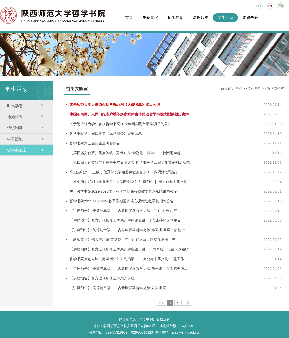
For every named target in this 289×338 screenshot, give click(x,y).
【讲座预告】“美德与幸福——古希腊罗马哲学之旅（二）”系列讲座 (123, 211)
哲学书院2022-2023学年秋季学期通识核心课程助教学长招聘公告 (122, 201)
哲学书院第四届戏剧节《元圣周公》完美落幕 (106, 133)
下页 (186, 302)
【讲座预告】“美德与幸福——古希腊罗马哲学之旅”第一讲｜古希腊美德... (128, 268)
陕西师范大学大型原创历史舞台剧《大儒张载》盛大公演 (115, 104)
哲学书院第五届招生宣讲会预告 (95, 143)
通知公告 (15, 117)
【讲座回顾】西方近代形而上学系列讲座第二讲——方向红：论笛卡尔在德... (131, 249)
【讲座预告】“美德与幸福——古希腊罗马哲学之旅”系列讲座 (118, 288)
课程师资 (200, 17)
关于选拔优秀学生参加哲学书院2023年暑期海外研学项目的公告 (120, 124)
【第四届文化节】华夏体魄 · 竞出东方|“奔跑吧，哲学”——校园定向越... (127, 153)
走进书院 (250, 17)
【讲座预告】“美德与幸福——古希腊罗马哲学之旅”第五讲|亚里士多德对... (129, 230)
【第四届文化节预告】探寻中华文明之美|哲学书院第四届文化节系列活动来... (131, 162)
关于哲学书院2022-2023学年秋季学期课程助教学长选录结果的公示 (123, 191)
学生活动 (225, 17)
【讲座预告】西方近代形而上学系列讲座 (102, 278)
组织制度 (15, 128)
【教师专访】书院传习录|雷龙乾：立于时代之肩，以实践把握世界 (122, 239)
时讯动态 (15, 106)
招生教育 (175, 17)
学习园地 (15, 139)
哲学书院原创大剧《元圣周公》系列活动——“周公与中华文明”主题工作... (128, 259)
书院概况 (150, 17)
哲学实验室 (16, 150)
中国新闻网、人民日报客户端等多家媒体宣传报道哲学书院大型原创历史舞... (131, 114)
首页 (129, 17)
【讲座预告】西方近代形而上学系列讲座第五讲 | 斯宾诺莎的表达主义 (125, 220)
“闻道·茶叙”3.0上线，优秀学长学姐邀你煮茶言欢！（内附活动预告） (124, 172)
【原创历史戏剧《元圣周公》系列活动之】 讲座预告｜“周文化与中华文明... (130, 182)
